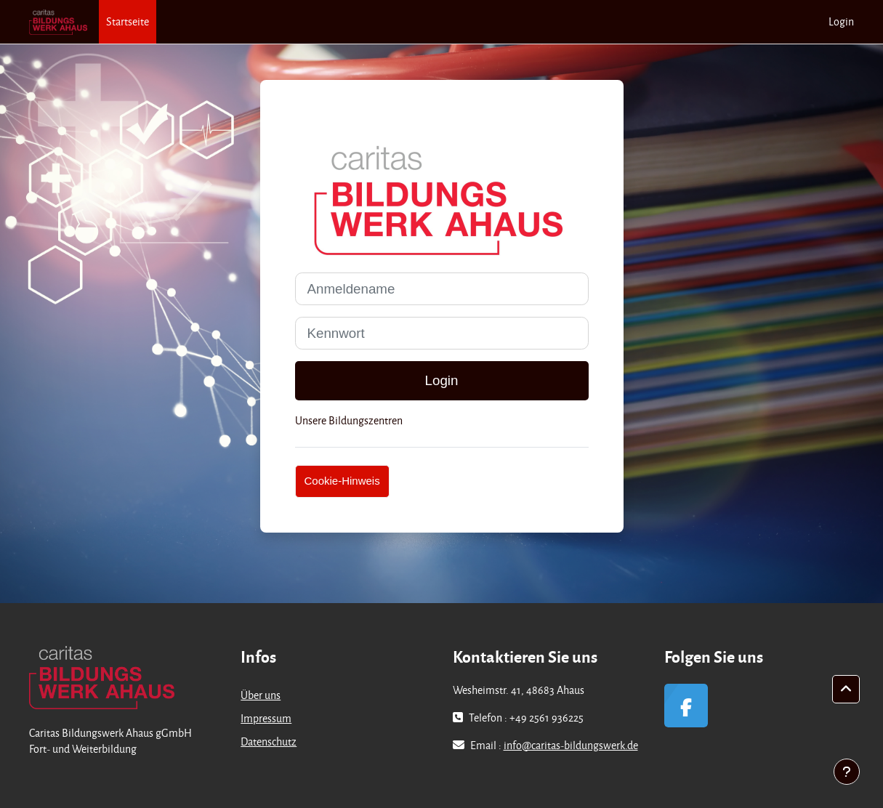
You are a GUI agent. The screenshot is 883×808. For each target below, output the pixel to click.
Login (841, 21)
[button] (846, 689)
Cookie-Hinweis (342, 480)
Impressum (266, 718)
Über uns (261, 695)
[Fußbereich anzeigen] (847, 772)
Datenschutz (269, 741)
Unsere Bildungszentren (349, 420)
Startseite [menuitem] (127, 21)
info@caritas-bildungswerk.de (571, 745)
